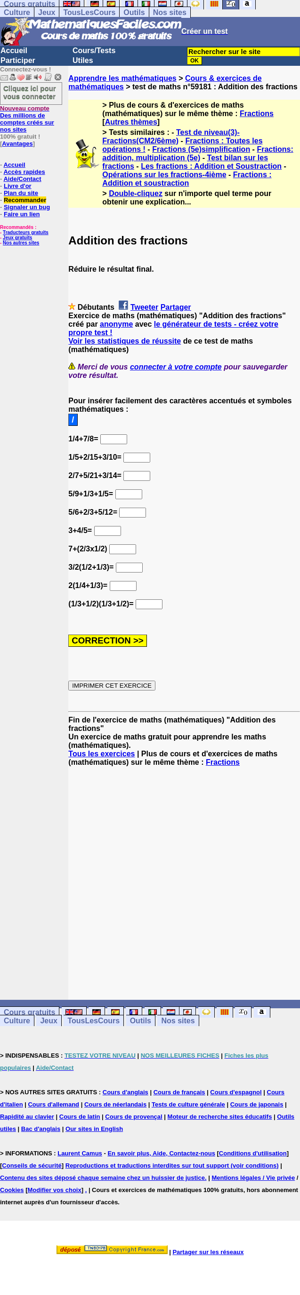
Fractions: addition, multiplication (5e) (197, 153)
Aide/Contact (22, 178)
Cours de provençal (133, 1116)
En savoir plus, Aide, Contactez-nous (161, 1153)
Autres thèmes (131, 122)
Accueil (13, 51)
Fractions (257, 114)
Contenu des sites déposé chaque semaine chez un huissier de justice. (103, 1177)
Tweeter (144, 307)
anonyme (116, 324)
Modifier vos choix (54, 1189)
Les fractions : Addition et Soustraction (211, 166)
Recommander (25, 200)
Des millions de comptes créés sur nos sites (27, 119)
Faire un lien (22, 214)
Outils (134, 12)
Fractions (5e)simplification (201, 149)
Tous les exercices (101, 754)
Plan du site (21, 192)
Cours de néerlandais (115, 1104)
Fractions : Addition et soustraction (186, 179)
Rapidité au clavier (27, 1116)
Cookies (12, 1189)
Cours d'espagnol (235, 1092)
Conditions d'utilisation (253, 1153)
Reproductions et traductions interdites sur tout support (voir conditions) (172, 1165)
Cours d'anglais (125, 1092)
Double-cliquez (135, 193)
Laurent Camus (79, 1153)
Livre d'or (18, 185)
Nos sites (169, 12)
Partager (176, 307)
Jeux (46, 12)
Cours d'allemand (53, 1104)
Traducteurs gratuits (26, 232)
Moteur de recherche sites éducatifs (220, 1116)
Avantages (17, 143)
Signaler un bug (27, 207)
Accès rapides (24, 171)
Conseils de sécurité (31, 1165)
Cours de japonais (257, 1104)
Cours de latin (79, 1116)
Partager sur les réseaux (207, 1252)
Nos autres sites (21, 242)
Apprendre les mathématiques (122, 78)
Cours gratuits (29, 1012)
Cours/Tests (94, 51)
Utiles (83, 60)
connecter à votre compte (176, 367)
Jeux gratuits (17, 237)
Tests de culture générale (188, 1104)
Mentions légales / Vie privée (253, 1177)
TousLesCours (89, 12)
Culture (17, 12)
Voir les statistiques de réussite (124, 341)
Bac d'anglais (40, 1128)
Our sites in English (94, 1128)
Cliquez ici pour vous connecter (29, 92)
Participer (17, 60)
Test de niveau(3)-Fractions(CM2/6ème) (171, 136)
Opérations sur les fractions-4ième (164, 175)
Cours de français (179, 1092)
